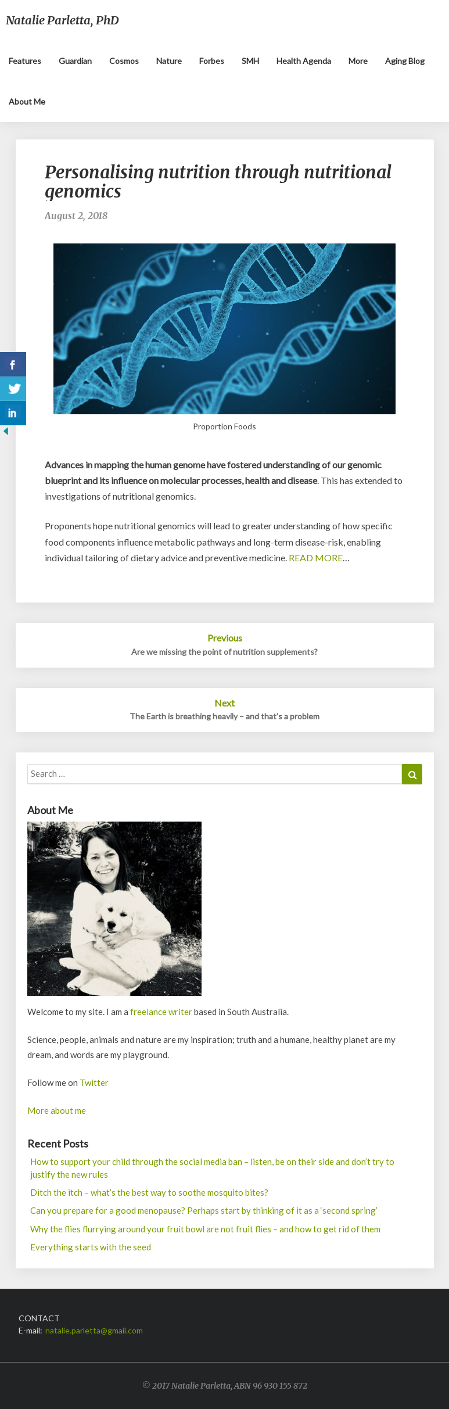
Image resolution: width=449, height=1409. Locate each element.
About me (27, 101)
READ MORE (316, 557)
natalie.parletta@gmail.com (94, 1330)
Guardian (75, 61)
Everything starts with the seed (90, 1247)
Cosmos (124, 61)
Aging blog (405, 61)
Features (25, 61)
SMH (250, 61)
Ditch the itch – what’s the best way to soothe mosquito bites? (149, 1192)
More (358, 61)
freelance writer (161, 1011)
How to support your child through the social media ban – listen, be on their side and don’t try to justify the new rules (212, 1167)
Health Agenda (303, 61)
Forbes (211, 61)
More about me (56, 1110)
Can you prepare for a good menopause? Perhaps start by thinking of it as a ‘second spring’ (204, 1210)
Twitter (94, 1082)
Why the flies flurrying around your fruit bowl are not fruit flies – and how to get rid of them (205, 1229)
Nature (169, 61)
